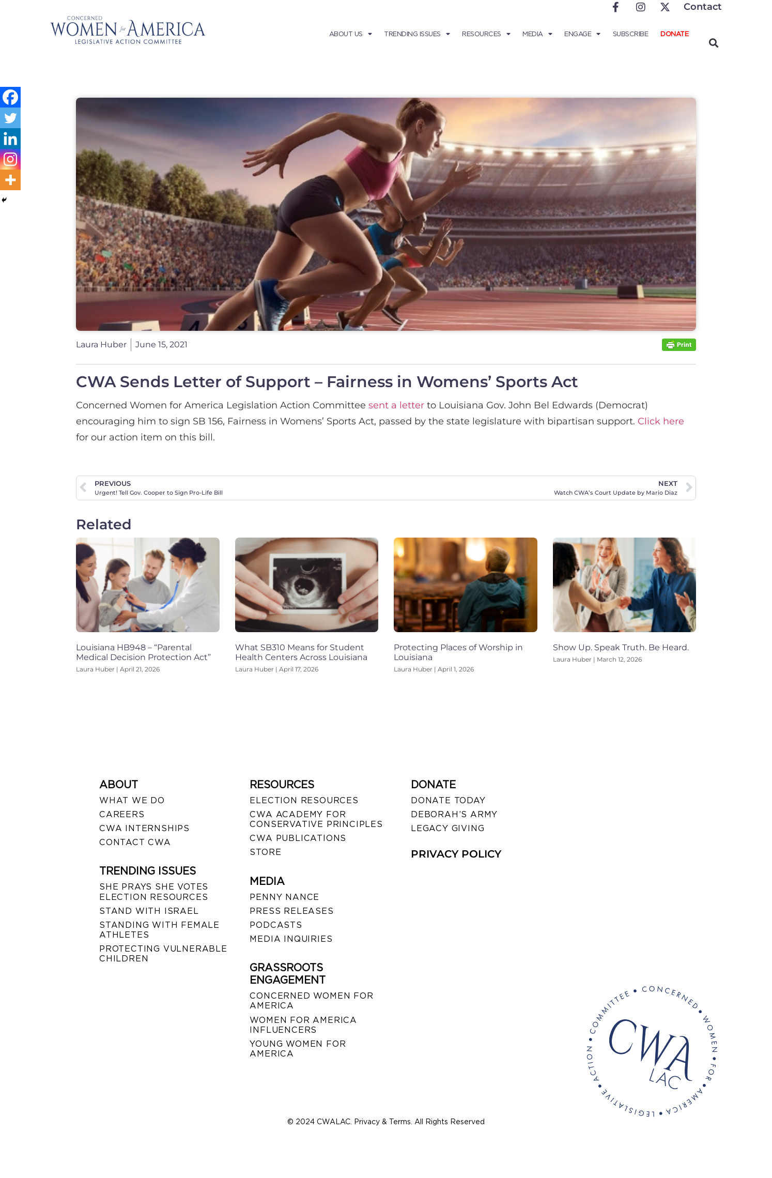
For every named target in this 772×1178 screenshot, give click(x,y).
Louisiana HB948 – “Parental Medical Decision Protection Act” (143, 652)
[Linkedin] (10, 138)
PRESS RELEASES (291, 911)
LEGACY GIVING (447, 828)
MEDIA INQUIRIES (291, 939)
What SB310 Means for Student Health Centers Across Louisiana (301, 652)
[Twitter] (10, 118)
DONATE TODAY (448, 800)
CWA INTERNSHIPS (144, 828)
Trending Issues (417, 34)
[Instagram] (10, 159)
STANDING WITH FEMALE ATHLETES (159, 930)
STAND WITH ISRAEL (149, 911)
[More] (10, 180)
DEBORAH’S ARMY (454, 814)
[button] (713, 42)
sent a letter (396, 405)
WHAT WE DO (132, 800)
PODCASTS (276, 925)
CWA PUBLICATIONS (298, 838)
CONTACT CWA (135, 842)
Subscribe (631, 34)
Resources (486, 34)
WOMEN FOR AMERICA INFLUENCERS (303, 1025)
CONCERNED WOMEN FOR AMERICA (311, 1001)
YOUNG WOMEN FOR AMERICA (298, 1049)
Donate (674, 34)
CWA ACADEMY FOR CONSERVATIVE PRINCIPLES (316, 819)
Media (537, 34)
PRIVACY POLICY (456, 854)
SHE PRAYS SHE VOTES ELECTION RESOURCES (153, 891)
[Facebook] (10, 97)
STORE (265, 852)
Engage (582, 34)
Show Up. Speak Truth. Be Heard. (621, 647)
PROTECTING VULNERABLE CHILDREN (163, 953)
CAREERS (122, 814)
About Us (350, 34)
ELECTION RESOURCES (304, 800)
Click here (661, 421)
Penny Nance (284, 897)
